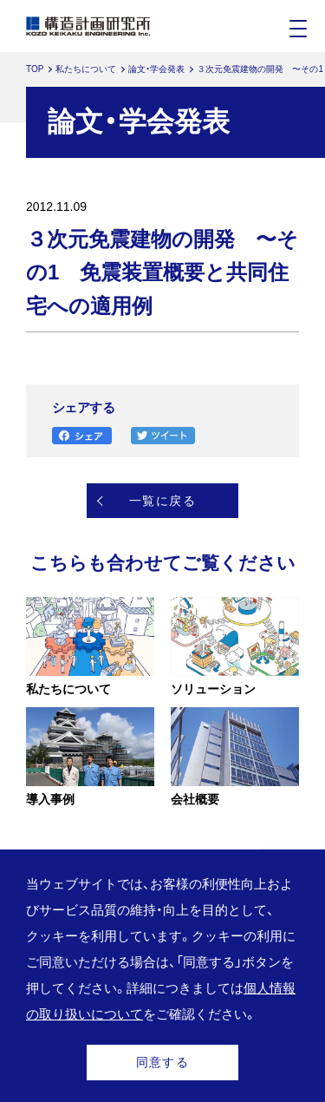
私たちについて (85, 69)
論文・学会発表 (156, 69)
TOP (34, 69)
